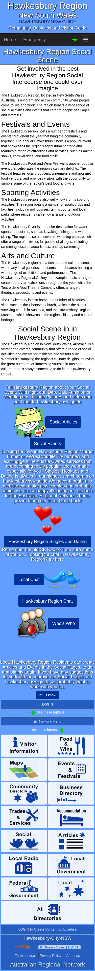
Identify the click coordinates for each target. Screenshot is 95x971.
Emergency (34, 39)
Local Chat (29, 579)
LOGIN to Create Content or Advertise (47, 929)
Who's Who (63, 623)
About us (73, 956)
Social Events (47, 443)
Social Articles (63, 422)
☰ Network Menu (47, 721)
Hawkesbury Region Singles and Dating (47, 541)
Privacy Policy (50, 956)
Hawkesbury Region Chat (47, 601)
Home (10, 39)
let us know (47, 695)
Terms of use (25, 956)
